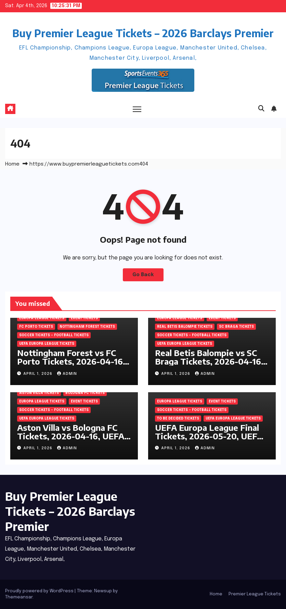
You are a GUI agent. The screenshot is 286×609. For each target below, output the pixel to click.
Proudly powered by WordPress (40, 591)
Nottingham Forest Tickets (87, 326)
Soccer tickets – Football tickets (54, 335)
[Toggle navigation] (137, 109)
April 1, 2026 (38, 374)
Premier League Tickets (255, 594)
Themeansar (18, 597)
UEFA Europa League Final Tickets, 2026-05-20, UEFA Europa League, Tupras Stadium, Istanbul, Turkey (209, 440)
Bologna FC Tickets (85, 393)
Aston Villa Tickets (39, 393)
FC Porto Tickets (36, 326)
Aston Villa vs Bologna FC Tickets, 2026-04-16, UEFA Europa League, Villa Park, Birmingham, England (70, 440)
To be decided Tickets (178, 418)
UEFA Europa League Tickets (46, 343)
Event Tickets (84, 318)
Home (12, 164)
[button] (261, 109)
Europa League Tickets (41, 318)
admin (67, 374)
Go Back (143, 274)
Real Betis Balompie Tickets (184, 326)
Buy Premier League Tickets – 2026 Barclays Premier (143, 33)
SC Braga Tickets (236, 326)
